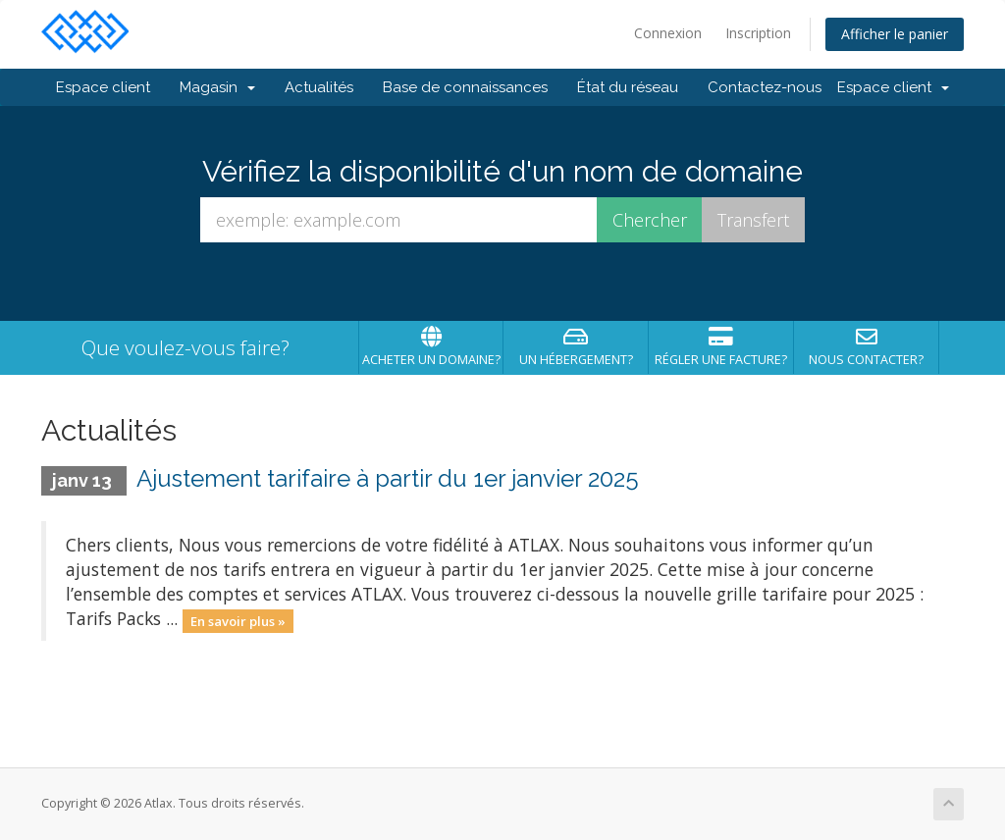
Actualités (319, 87)
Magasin (217, 87)
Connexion (668, 33)
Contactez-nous (764, 87)
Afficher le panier (894, 34)
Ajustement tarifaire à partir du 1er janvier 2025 (387, 478)
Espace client (103, 87)
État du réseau (627, 87)
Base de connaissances (465, 87)
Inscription (758, 33)
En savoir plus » (238, 620)
